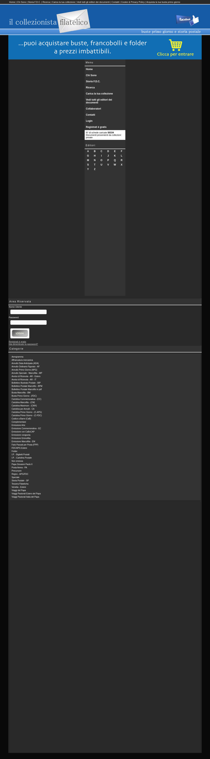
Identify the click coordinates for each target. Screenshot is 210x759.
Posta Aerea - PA (19, 467)
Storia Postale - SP (20, 480)
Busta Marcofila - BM (21, 393)
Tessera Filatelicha (20, 484)
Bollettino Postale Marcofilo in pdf (27, 389)
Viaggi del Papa (19, 490)
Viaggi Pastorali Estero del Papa (26, 493)
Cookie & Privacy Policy (133, 2)
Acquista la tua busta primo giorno (163, 2)
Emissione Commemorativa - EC (26, 428)
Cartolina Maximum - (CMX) (24, 406)
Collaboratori (93, 108)
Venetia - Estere (19, 487)
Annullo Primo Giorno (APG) (24, 370)
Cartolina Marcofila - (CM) (23, 402)
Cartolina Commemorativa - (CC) (26, 399)
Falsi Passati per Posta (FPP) (25, 445)
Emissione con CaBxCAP (23, 432)
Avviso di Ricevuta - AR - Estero (26, 376)
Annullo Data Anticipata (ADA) (25, 363)
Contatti (115, 2)
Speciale (15, 477)
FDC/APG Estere (19, 448)
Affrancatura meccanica (22, 360)
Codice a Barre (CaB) (21, 419)
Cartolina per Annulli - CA (23, 409)
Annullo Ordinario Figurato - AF (26, 366)
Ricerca (46, 2)
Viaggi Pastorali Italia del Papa (25, 497)
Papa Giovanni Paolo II (22, 464)
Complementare (19, 422)
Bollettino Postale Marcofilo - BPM (27, 386)
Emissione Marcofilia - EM (23, 441)
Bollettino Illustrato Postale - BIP (26, 383)
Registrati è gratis (96, 127)
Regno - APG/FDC (20, 474)
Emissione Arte (18, 425)
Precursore (17, 471)
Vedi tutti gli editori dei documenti (93, 2)
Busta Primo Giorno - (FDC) (24, 396)
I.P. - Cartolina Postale (22, 458)
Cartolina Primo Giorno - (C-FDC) (27, 415)
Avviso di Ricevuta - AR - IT (24, 379)
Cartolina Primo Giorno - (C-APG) (27, 412)
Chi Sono (21, 2)
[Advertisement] (105, 235)
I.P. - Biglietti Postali (21, 454)
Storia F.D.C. (34, 2)
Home (12, 2)
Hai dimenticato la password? (23, 344)
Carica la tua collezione (63, 2)
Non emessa (17, 461)
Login (89, 121)
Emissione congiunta (21, 435)
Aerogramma (17, 357)
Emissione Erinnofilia (21, 438)
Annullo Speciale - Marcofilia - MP (27, 373)
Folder (14, 451)
